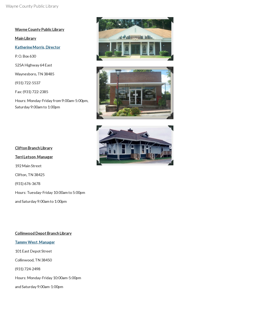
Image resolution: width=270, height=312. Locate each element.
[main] (51, 162)
